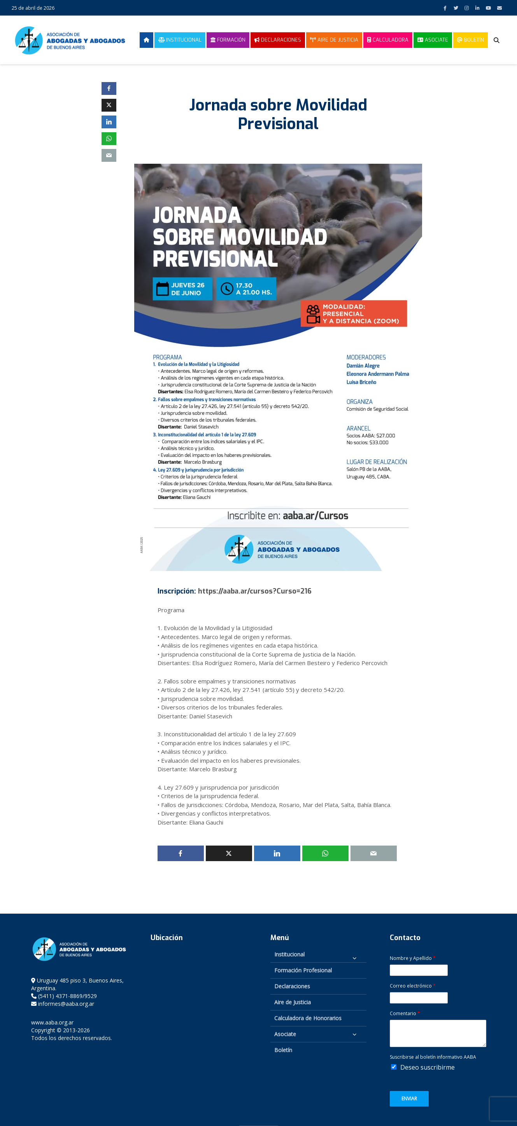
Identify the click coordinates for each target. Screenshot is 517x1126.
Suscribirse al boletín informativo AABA (433, 1057)
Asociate (432, 40)
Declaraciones (277, 40)
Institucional (180, 40)
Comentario (405, 1013)
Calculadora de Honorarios (308, 1018)
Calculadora (387, 40)
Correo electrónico (413, 986)
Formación (227, 40)
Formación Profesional (303, 970)
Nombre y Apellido (413, 958)
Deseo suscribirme (427, 1067)
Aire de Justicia (334, 40)
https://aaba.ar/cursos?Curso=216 (255, 591)
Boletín (470, 40)
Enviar (409, 1098)
